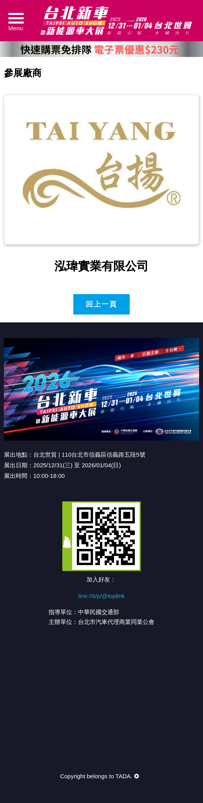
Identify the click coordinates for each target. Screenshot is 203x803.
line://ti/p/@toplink (101, 596)
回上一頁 (101, 304)
